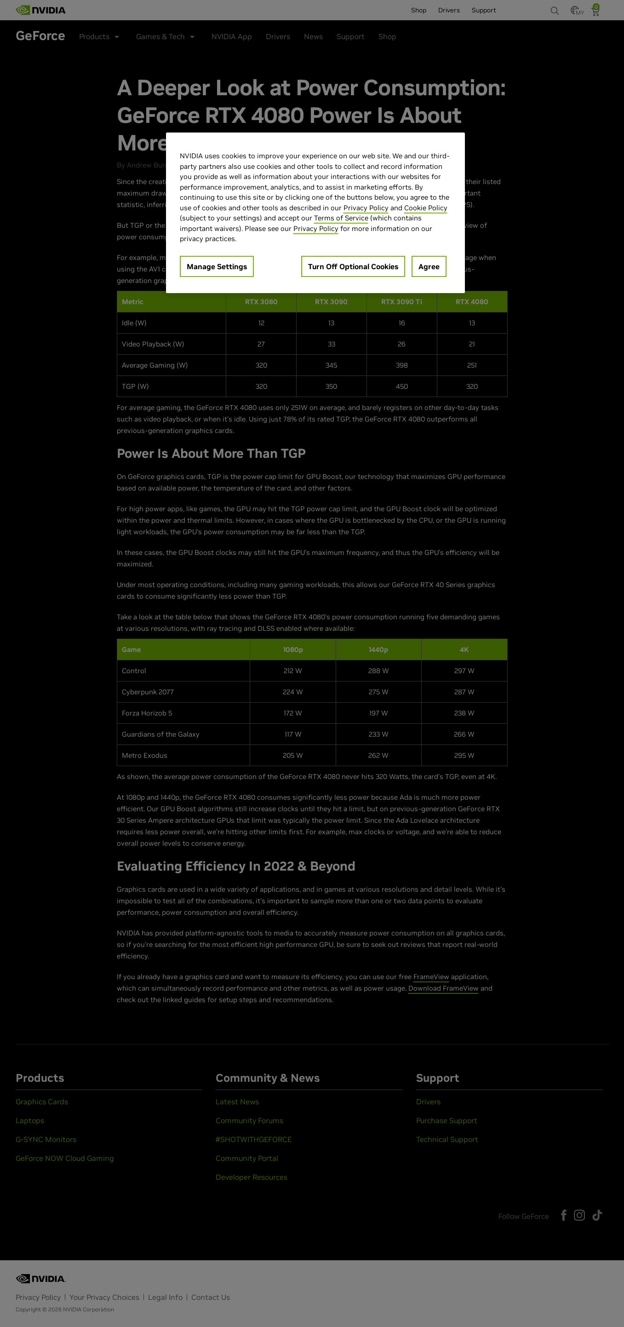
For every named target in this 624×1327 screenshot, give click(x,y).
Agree (429, 266)
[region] (315, 213)
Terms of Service (341, 217)
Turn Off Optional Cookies (353, 266)
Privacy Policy (366, 207)
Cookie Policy (425, 207)
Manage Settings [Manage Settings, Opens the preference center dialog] (217, 266)
